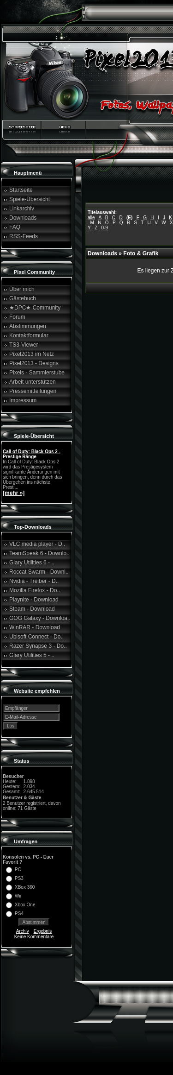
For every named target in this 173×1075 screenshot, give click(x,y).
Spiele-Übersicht (29, 199)
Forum (17, 317)
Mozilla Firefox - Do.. (34, 590)
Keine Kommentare (34, 936)
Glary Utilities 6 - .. (31, 562)
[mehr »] (13, 493)
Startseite (21, 190)
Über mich (22, 289)
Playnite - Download (34, 599)
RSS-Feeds (23, 236)
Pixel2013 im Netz (31, 354)
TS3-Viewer (23, 344)
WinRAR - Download (34, 627)
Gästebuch (22, 298)
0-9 (104, 227)
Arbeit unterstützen (32, 382)
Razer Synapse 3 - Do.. (38, 646)
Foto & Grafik (140, 253)
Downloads (22, 218)
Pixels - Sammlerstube (37, 372)
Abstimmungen (27, 326)
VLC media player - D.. (37, 544)
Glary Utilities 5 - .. (31, 655)
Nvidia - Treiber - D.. (34, 581)
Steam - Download (32, 609)
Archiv (22, 931)
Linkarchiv (21, 208)
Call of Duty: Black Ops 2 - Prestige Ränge (31, 454)
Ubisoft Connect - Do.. (36, 636)
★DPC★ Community (34, 307)
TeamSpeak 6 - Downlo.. (39, 553)
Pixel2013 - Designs (34, 363)
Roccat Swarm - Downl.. (39, 572)
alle (91, 217)
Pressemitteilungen (32, 391)
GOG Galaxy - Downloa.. (40, 618)
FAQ (14, 227)
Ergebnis (43, 931)
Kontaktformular (28, 335)
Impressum (22, 400)
